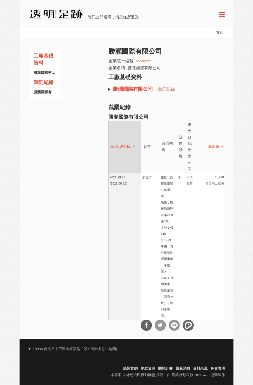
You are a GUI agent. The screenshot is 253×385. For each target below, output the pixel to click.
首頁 (219, 33)
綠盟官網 (130, 369)
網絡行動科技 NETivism (191, 375)
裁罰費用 (215, 147)
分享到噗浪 (188, 325)
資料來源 (200, 369)
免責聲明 (218, 369)
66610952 (143, 61)
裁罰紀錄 (44, 83)
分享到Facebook (146, 325)
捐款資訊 (148, 369)
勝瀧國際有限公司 (48, 73)
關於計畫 (165, 369)
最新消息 (183, 369)
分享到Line (174, 325)
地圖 (112, 349)
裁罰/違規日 (123, 146)
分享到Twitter (160, 325)
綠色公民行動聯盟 (140, 375)
